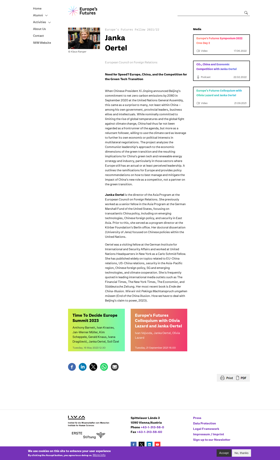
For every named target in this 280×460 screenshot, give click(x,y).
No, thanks (241, 454)
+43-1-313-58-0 (152, 427)
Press (197, 418)
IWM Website (42, 43)
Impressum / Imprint (208, 434)
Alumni (38, 15)
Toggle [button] (46, 15)
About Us (39, 29)
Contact (38, 36)
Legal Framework (206, 429)
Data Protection (204, 423)
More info (99, 456)
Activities (39, 22)
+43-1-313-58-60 (149, 432)
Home (37, 8)
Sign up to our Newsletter (211, 440)
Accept (224, 454)
